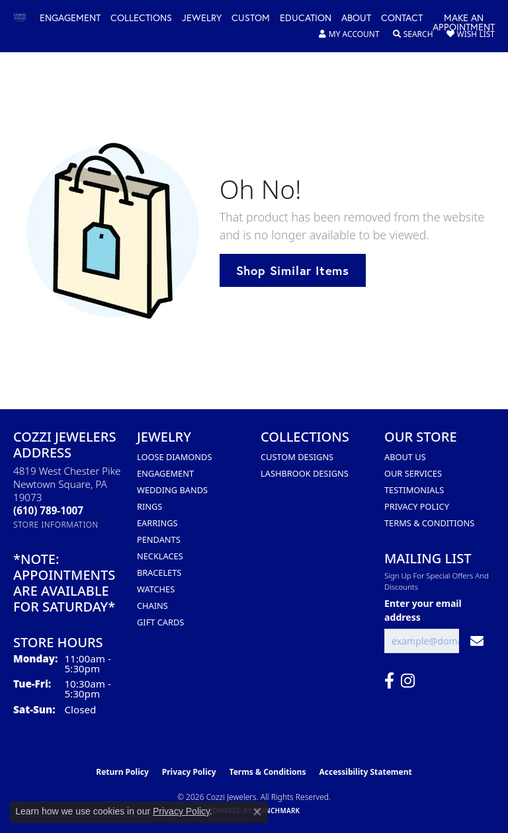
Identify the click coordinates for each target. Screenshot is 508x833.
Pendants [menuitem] (159, 539)
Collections (141, 18)
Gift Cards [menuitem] (160, 622)
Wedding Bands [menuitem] (172, 490)
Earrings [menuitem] (157, 523)
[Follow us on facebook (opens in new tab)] (389, 681)
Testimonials (414, 490)
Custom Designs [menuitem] (297, 457)
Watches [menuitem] (156, 589)
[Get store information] (56, 524)
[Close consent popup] (257, 812)
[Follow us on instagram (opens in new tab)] (408, 681)
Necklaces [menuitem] (160, 556)
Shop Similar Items (292, 270)
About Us (405, 457)
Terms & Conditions (429, 523)
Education (305, 18)
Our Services (413, 473)
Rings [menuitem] (149, 506)
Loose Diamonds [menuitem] (174, 457)
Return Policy (122, 771)
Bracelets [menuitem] (159, 572)
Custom (251, 18)
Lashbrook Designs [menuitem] (305, 473)
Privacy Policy (416, 506)
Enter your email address (423, 610)
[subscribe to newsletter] (477, 641)
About (356, 18)
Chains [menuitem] (152, 606)
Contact (402, 18)
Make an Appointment (464, 23)
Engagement (70, 18)
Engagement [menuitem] (165, 473)
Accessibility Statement (365, 771)
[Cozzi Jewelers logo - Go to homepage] (26, 18)
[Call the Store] (48, 510)
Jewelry (202, 18)
